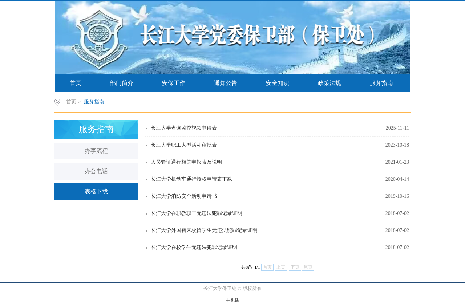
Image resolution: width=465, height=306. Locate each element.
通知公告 (225, 83)
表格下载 (96, 191)
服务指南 (381, 83)
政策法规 (329, 83)
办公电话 (96, 171)
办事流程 (96, 151)
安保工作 (173, 83)
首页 (75, 83)
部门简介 (121, 83)
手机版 (233, 300)
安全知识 (277, 83)
